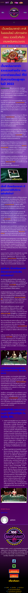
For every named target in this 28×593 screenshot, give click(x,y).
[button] (14, 22)
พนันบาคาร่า (4, 513)
